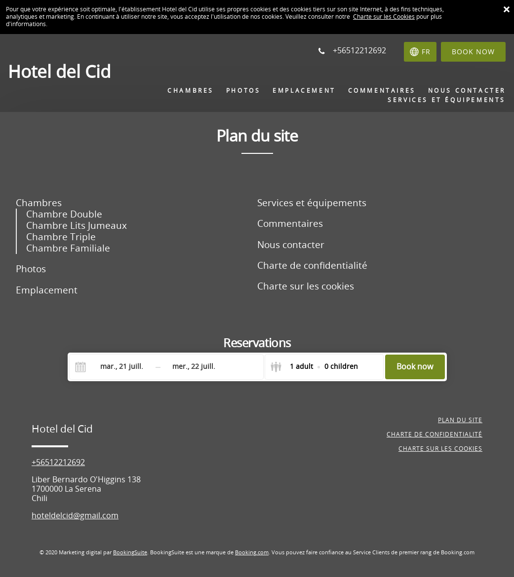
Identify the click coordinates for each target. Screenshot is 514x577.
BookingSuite (130, 552)
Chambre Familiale (68, 248)
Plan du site (460, 420)
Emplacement (47, 290)
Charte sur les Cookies (384, 16)
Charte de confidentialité (312, 265)
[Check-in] (114, 367)
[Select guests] (314, 367)
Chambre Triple (61, 237)
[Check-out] (194, 367)
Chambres (39, 203)
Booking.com (252, 552)
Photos (31, 269)
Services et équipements (311, 203)
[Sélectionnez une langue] (420, 52)
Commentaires (290, 223)
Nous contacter (290, 245)
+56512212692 (58, 462)
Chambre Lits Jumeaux (76, 225)
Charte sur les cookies (305, 286)
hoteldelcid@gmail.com (75, 515)
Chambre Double (64, 214)
